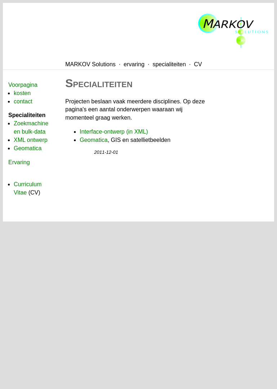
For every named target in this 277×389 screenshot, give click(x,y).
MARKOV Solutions (90, 64)
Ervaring (19, 162)
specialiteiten (169, 64)
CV (198, 64)
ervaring (134, 64)
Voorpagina (23, 85)
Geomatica (27, 148)
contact (23, 101)
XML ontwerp (31, 140)
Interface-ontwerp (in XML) (114, 132)
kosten (22, 93)
